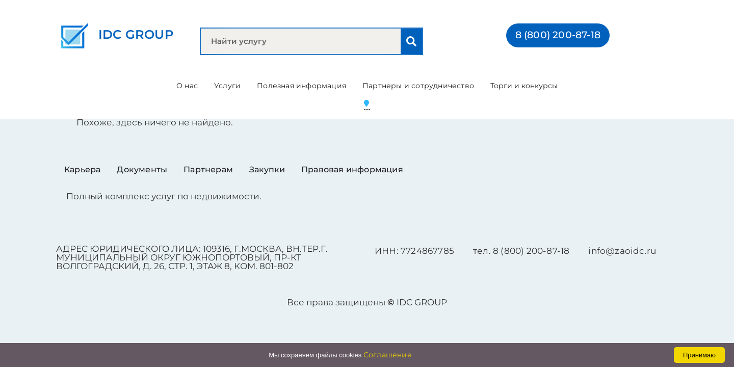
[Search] (411, 41)
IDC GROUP (135, 34)
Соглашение (387, 354)
